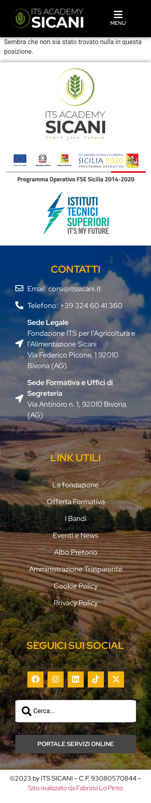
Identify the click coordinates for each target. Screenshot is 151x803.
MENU (118, 23)
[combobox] (75, 711)
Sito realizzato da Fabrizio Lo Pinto (75, 788)
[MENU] (118, 14)
